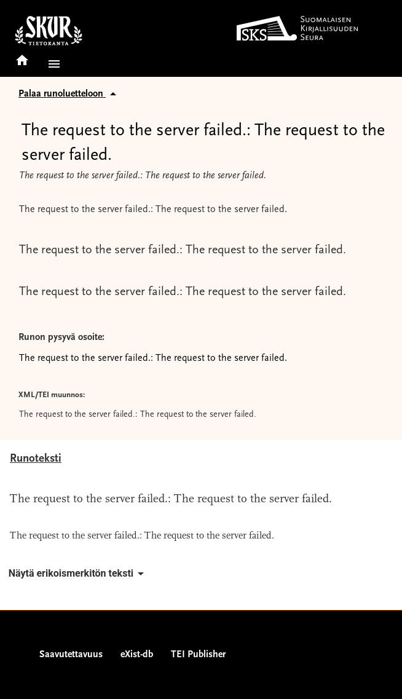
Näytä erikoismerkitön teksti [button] (78, 573)
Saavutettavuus (71, 655)
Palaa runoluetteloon (69, 94)
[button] (51, 64)
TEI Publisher (198, 655)
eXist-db (136, 655)
